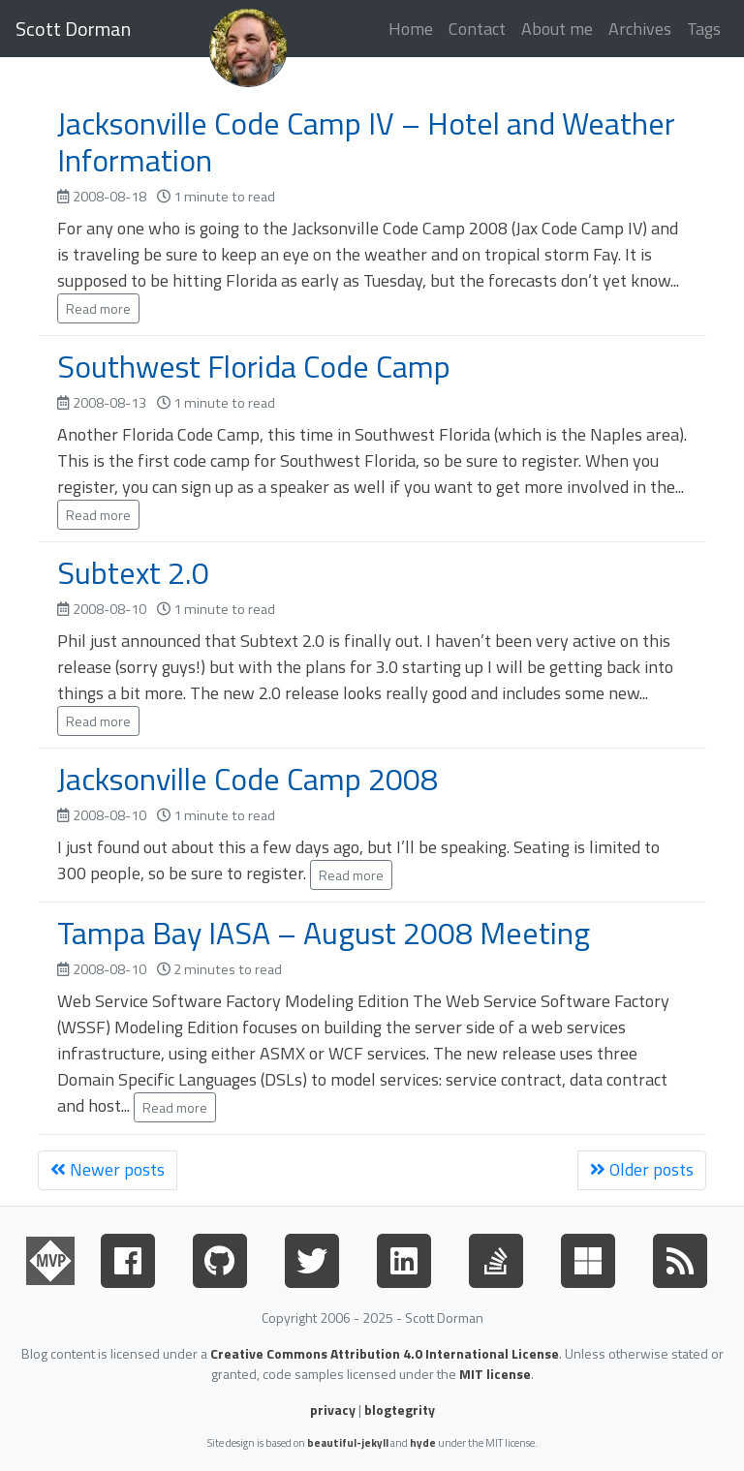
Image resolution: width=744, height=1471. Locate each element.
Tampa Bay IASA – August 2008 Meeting (323, 932)
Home (410, 28)
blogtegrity (399, 1409)
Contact (477, 28)
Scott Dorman (73, 29)
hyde (423, 1442)
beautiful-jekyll (347, 1442)
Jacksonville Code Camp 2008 (247, 778)
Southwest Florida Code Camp (253, 366)
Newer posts (107, 1169)
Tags (704, 28)
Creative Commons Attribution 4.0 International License (384, 1353)
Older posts (642, 1169)
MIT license (495, 1374)
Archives (639, 28)
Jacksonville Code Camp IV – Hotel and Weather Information (366, 141)
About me (557, 28)
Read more (98, 308)
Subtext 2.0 (133, 572)
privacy (333, 1409)
